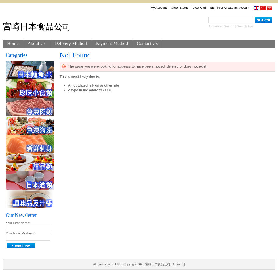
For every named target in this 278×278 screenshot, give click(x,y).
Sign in (215, 7)
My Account (159, 7)
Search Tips (245, 26)
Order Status (179, 7)
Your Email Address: (20, 233)
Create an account (236, 7)
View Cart (199, 7)
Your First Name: (18, 223)
